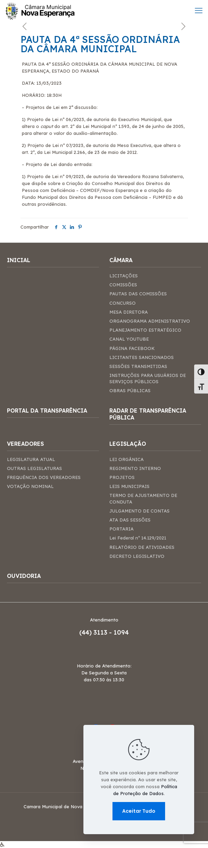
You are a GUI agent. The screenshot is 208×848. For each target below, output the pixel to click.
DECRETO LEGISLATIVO (136, 556)
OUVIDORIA (24, 575)
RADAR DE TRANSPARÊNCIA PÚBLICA (147, 414)
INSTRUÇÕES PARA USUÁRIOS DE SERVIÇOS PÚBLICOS (147, 378)
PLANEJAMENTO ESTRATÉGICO (145, 330)
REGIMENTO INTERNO (135, 468)
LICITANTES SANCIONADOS (141, 357)
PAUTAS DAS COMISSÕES (138, 293)
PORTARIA (121, 529)
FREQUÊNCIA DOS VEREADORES (44, 477)
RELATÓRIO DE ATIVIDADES (141, 547)
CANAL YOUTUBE (129, 339)
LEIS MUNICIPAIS (129, 486)
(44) (86, 632)
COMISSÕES (123, 284)
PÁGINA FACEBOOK (132, 348)
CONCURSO (122, 303)
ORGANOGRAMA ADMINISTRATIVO (149, 321)
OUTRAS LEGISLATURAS (34, 468)
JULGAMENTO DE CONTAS (139, 511)
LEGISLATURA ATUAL (31, 459)
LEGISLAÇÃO (127, 443)
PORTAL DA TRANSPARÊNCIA (47, 410)
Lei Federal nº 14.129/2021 (137, 538)
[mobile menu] (199, 10)
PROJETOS (122, 477)
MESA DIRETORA (128, 312)
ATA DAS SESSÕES (130, 520)
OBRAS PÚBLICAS (130, 390)
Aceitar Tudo (138, 811)
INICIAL (18, 260)
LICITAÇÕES (123, 275)
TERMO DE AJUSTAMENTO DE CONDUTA (143, 498)
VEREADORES (25, 443)
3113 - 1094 (111, 632)
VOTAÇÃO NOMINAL (30, 486)
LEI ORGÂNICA (126, 459)
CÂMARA (121, 260)
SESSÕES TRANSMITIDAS (138, 366)
